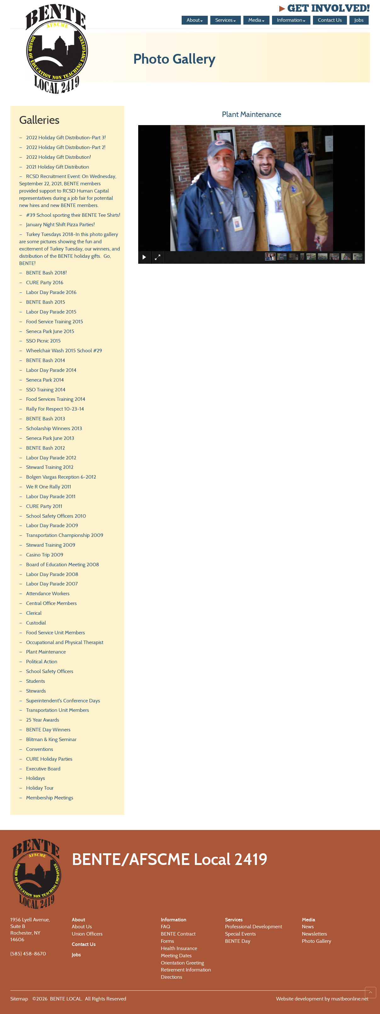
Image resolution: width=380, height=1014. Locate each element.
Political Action (41, 662)
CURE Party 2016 (44, 282)
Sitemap (19, 999)
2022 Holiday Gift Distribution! (58, 157)
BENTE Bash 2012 (45, 448)
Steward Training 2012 (49, 467)
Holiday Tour (40, 788)
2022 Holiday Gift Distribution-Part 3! (66, 138)
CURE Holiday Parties (49, 759)
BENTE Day (237, 941)
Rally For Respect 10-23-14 (55, 409)
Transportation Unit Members (57, 710)
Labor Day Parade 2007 (52, 584)
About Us (82, 927)
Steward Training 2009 (50, 545)
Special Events (240, 934)
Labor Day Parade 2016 (51, 292)
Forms (167, 941)
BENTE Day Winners (48, 730)
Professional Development (253, 927)
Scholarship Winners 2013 (54, 428)
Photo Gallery (316, 941)
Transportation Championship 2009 (64, 535)
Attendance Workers (48, 593)
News (308, 927)
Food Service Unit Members (55, 633)
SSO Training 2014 (45, 390)
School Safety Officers (49, 671)
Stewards (36, 691)
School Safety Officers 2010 (56, 516)
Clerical (34, 613)
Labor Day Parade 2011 (51, 496)
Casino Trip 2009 (44, 555)
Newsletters (314, 934)
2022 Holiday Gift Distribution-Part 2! (65, 147)
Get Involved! (323, 8)
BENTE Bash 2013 (45, 419)
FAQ (165, 927)
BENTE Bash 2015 (45, 302)
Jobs (359, 20)
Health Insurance (179, 948)
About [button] (195, 20)
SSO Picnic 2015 (43, 341)
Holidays (35, 778)
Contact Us (330, 20)
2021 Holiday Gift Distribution (57, 167)
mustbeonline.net (349, 999)
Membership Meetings (49, 798)
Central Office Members (51, 603)
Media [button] (256, 20)
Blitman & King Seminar (51, 739)
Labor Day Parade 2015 (51, 312)
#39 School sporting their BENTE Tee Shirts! (73, 215)
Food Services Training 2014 (55, 399)
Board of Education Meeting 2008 (62, 564)
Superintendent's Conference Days (63, 701)
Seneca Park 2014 (45, 380)
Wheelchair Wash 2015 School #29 (64, 351)
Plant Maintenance (46, 652)
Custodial (36, 623)
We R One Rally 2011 (48, 487)
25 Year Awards (42, 720)
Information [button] (291, 20)
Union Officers (87, 934)
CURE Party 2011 (44, 506)
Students (35, 681)
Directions (171, 977)
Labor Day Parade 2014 (51, 370)
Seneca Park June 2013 (50, 438)
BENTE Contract (178, 934)
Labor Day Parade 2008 (52, 574)
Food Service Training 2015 (54, 322)
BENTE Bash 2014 (45, 360)
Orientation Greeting (182, 963)
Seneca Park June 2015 (50, 331)
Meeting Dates (176, 956)
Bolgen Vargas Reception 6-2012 (61, 477)
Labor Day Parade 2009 (52, 525)
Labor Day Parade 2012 (51, 458)
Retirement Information (186, 970)
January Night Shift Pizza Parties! (60, 225)
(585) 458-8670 (28, 954)
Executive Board (43, 769)
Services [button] (225, 20)
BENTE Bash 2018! (46, 273)
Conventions (39, 749)
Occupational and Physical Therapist (64, 642)
